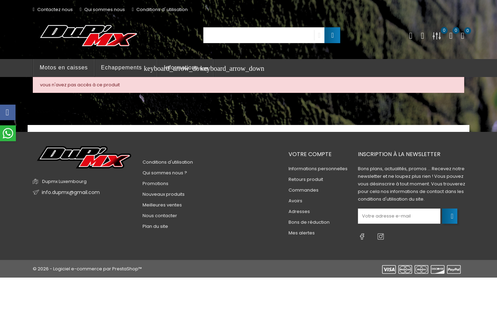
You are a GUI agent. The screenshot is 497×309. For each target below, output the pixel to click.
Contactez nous (53, 9)
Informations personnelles (318, 168)
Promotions (155, 183)
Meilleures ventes (162, 205)
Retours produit (306, 179)
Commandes (304, 190)
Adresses (299, 211)
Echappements (129, 68)
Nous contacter (160, 215)
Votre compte (310, 154)
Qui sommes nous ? (165, 173)
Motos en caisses (64, 67)
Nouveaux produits (164, 194)
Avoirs (295, 200)
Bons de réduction (309, 222)
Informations (189, 68)
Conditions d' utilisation (160, 9)
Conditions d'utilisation (168, 162)
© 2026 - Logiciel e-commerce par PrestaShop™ (87, 265)
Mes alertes (302, 233)
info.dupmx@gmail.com (68, 192)
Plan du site (155, 226)
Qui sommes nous (102, 9)
